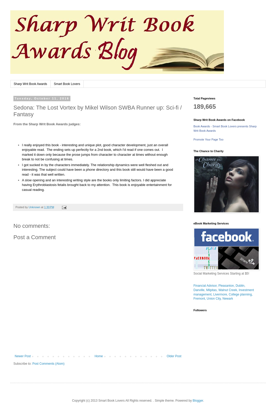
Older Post (174, 356)
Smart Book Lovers (67, 84)
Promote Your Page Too (208, 139)
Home (99, 356)
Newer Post (23, 356)
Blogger (198, 400)
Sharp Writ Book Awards (30, 84)
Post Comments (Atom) (48, 363)
